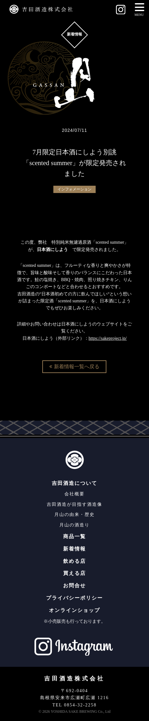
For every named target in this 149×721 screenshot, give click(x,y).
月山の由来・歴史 (74, 514)
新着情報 (74, 548)
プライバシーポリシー (74, 598)
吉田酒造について (74, 483)
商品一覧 (74, 536)
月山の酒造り (74, 525)
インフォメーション (74, 189)
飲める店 (74, 561)
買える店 (74, 573)
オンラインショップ (74, 610)
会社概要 (74, 494)
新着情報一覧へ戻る (74, 366)
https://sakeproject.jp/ (108, 338)
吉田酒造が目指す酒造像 (74, 504)
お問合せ (74, 585)
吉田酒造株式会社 (74, 678)
